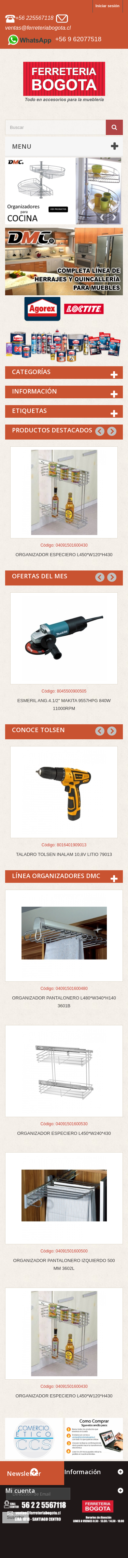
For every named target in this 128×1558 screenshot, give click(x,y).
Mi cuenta (20, 1490)
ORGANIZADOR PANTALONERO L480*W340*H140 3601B (64, 1001)
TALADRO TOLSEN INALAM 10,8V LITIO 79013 (64, 854)
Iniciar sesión (107, 6)
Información (34, 391)
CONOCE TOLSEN (38, 730)
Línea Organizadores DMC (56, 876)
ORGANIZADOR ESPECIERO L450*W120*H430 (64, 554)
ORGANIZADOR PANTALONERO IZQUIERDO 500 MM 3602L (64, 1264)
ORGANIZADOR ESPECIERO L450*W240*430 (64, 1133)
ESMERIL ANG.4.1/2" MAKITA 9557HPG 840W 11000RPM (64, 704)
